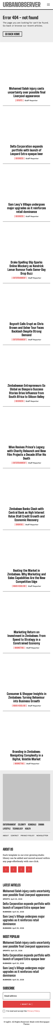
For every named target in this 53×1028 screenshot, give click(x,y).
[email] (26, 995)
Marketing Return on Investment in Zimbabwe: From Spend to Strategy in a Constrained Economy (26, 637)
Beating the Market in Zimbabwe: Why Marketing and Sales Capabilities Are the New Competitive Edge (26, 576)
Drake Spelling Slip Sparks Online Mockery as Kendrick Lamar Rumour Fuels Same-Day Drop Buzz (26, 267)
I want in (26, 1004)
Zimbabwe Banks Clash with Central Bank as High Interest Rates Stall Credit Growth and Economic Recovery (26, 514)
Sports (19, 100)
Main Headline (19, 586)
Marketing (19, 648)
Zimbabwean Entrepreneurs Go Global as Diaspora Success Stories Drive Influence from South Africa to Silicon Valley (26, 391)
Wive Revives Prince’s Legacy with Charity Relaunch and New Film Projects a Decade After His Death (26, 452)
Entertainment (19, 278)
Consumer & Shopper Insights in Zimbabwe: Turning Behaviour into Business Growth (26, 697)
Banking (19, 524)
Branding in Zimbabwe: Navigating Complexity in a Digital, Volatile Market (26, 755)
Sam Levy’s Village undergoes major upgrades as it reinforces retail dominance (26, 208)
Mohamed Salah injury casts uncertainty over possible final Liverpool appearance (26, 92)
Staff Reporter (31, 100)
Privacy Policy (33, 1011)
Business (19, 158)
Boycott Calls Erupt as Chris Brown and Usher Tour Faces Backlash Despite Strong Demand (26, 329)
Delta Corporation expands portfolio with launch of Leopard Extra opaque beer (26, 150)
